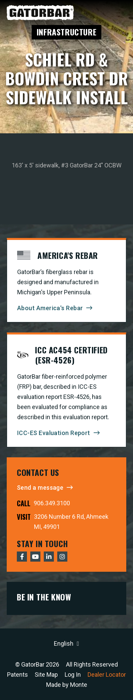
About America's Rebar (50, 308)
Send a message (40, 487)
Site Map (46, 674)
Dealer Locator (107, 674)
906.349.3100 (52, 503)
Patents (17, 674)
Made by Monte (66, 684)
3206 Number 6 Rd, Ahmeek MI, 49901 (71, 521)
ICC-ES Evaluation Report (53, 432)
